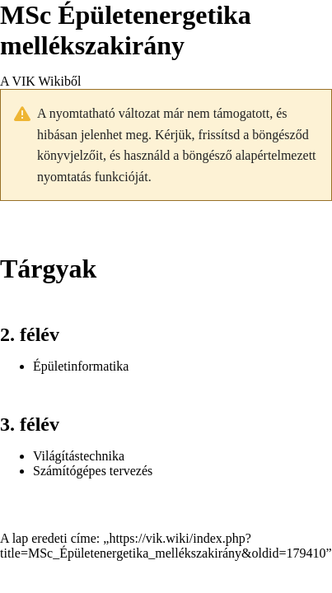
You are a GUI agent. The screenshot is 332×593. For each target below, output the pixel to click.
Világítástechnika (78, 456)
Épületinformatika (81, 366)
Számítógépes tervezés (92, 471)
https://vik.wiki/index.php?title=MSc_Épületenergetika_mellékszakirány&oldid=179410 (162, 545)
